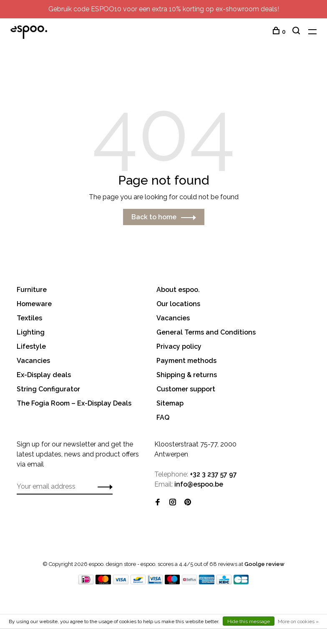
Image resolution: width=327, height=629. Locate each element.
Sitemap (170, 403)
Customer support (185, 389)
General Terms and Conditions (206, 332)
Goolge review (264, 564)
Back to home (153, 217)
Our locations (178, 304)
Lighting (31, 332)
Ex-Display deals (44, 375)
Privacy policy (178, 346)
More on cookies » (298, 621)
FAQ (162, 417)
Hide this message (248, 621)
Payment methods (186, 361)
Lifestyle (31, 346)
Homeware (34, 304)
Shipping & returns (186, 375)
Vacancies (33, 361)
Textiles (29, 318)
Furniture (32, 290)
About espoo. (178, 290)
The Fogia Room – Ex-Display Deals (74, 403)
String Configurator (48, 389)
